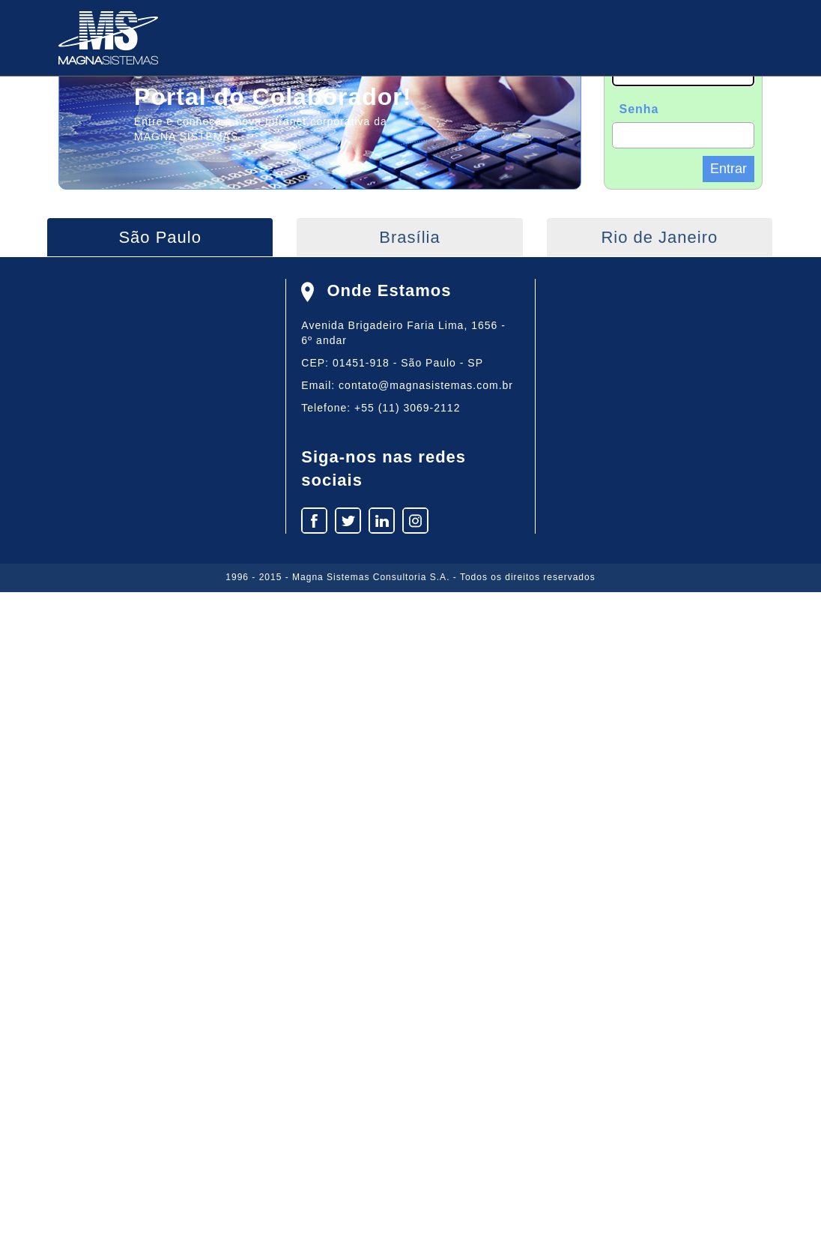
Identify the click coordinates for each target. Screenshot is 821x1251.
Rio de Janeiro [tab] (659, 237)
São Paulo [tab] (160, 237)
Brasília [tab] (410, 237)
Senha (639, 109)
